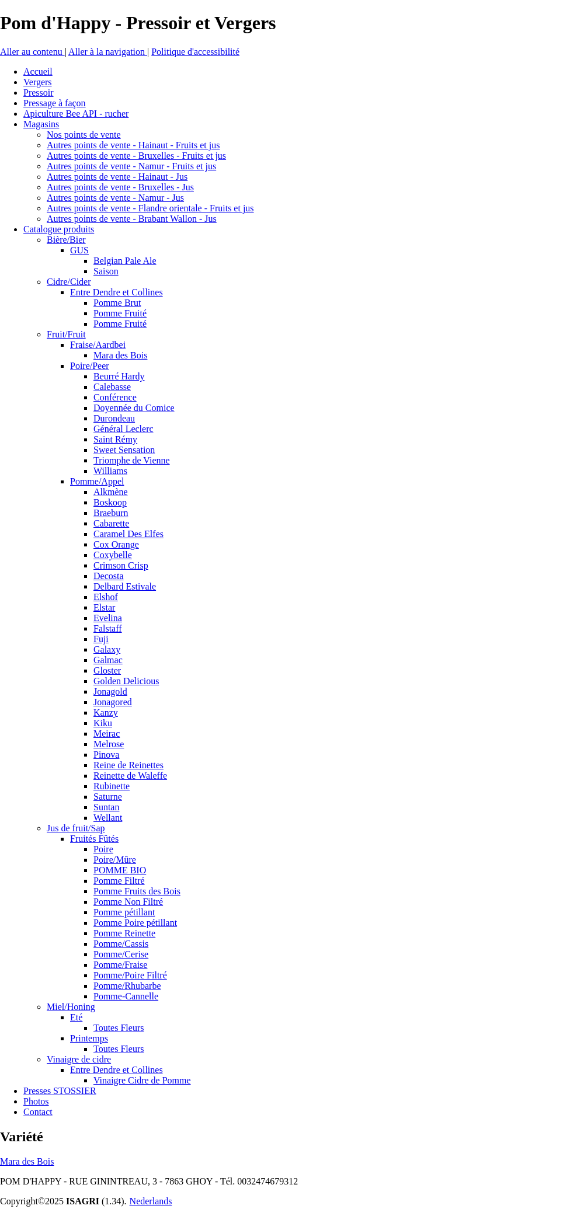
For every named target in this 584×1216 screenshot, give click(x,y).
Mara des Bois (27, 1161)
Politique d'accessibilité (195, 52)
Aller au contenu (32, 52)
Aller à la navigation (107, 52)
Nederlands (151, 1201)
